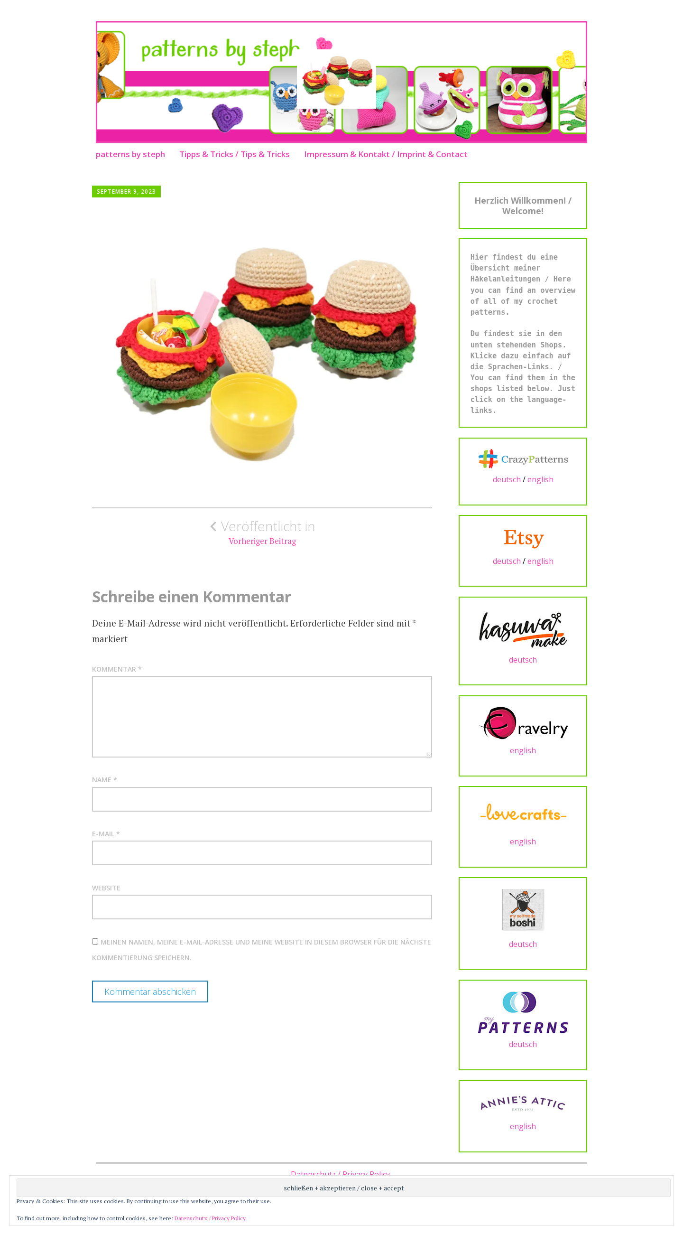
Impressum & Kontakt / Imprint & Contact (386, 154)
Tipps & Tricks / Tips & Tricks (234, 154)
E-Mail (106, 833)
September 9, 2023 (126, 191)
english (540, 479)
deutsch (507, 479)
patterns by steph (130, 154)
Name (104, 779)
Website (106, 887)
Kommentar (117, 669)
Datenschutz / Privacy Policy (340, 1174)
